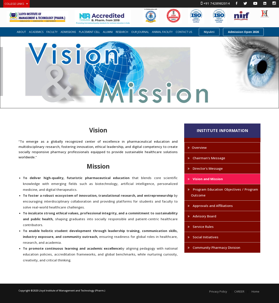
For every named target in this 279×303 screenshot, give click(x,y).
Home (255, 291)
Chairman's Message (208, 158)
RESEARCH (122, 32)
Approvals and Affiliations (212, 205)
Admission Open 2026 (243, 32)
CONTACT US (184, 32)
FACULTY (52, 32)
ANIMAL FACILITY (162, 32)
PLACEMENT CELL (89, 32)
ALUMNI (108, 32)
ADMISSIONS (68, 32)
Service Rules (203, 226)
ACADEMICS (36, 32)
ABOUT (21, 32)
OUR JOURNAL (140, 32)
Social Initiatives (205, 237)
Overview (199, 147)
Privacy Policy (218, 291)
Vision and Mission (207, 179)
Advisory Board (204, 216)
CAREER (239, 291)
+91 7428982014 (215, 3)
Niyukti (209, 32)
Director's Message (207, 168)
